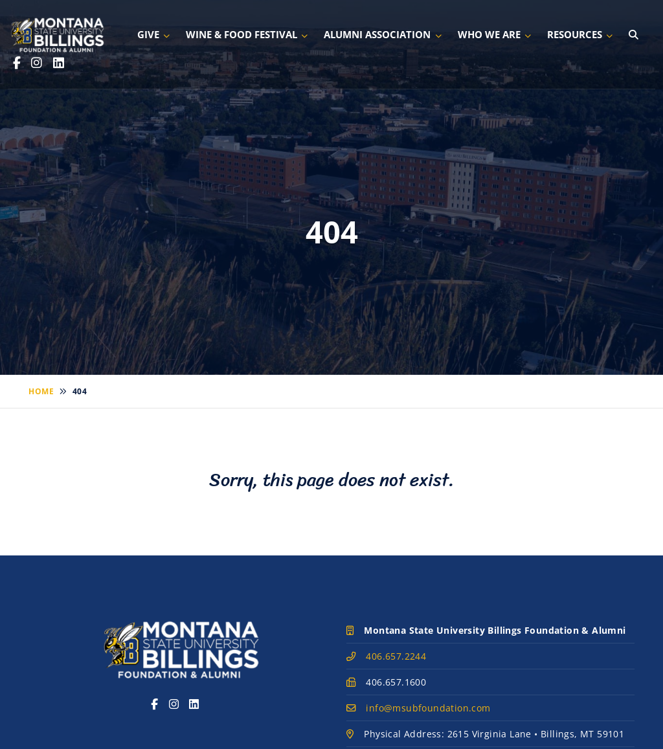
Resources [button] (574, 34)
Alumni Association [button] (377, 34)
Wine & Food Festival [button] (241, 34)
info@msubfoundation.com (428, 708)
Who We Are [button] (489, 34)
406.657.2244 (396, 656)
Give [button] (148, 34)
